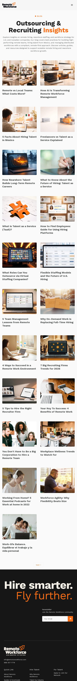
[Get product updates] (55, 619)
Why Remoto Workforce (35, 675)
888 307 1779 (9, 662)
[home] (9, 5)
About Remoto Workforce (9, 675)
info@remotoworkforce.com (15, 660)
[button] (72, 5)
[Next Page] (38, 565)
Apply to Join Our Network (60, 674)
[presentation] (52, 626)
